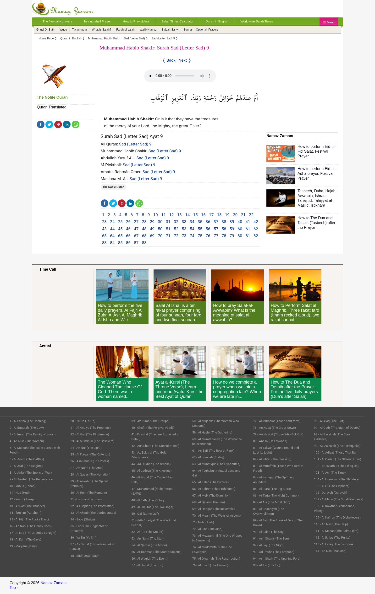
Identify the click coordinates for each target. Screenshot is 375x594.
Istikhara (318, 205)
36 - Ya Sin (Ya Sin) (83, 537)
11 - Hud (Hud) (20, 492)
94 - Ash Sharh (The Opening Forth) (277, 558)
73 (184, 235)
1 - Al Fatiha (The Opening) (28, 421)
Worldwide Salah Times (256, 21)
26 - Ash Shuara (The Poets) (90, 461)
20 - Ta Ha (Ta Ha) (83, 421)
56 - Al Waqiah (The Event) (149, 558)
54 (192, 228)
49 (152, 228)
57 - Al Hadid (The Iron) (147, 565)
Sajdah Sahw (170, 29)
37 (216, 221)
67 (136, 235)
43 (104, 228)
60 (239, 228)
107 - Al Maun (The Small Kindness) (338, 499)
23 (104, 221)
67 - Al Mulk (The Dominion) (211, 495)
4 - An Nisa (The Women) (27, 441)
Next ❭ (184, 60)
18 (219, 214)
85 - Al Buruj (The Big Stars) (272, 489)
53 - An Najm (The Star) (147, 538)
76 (208, 235)
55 (200, 228)
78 (224, 235)
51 (168, 228)
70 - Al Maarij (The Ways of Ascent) (216, 515)
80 (239, 235)
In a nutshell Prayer (97, 21)
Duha (318, 191)
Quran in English (216, 21)
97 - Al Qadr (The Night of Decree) (337, 427)
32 (176, 221)
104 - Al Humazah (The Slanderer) (337, 479)
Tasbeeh (305, 191)
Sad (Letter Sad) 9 (135, 144)
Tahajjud (305, 200)
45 (120, 228)
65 (120, 235)
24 (112, 221)
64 (112, 235)
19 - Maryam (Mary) (23, 546)
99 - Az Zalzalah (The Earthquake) (337, 446)
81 (248, 235)
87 (136, 242)
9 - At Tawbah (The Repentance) (32, 479)
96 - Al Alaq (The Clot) (329, 421)
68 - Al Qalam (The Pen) (208, 502)
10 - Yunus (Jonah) (23, 486)
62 (256, 228)
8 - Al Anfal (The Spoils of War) (31, 472)
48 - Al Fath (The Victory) (148, 500)
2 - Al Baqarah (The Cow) (27, 427)
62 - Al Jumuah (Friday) (208, 457)
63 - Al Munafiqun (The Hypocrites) (216, 464)
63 (104, 235)
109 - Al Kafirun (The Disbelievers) (337, 517)
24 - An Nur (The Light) (86, 448)
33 (184, 221)
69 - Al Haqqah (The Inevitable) (213, 509)
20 (235, 214)
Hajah (330, 191)
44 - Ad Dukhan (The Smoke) (151, 464)
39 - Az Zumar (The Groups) (150, 421)
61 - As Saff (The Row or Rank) (213, 450)
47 (136, 228)
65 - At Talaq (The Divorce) (210, 482)
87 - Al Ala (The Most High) (271, 502)
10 (155, 214)
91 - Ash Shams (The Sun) (271, 538)
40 (239, 221)
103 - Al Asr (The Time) (330, 472)
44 (112, 228)
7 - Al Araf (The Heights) (26, 466)
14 (187, 214)
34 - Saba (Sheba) (83, 519)
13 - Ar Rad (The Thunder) (27, 506)
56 (208, 228)
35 (200, 221)
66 (128, 235)
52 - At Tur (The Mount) (147, 532)
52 (176, 228)
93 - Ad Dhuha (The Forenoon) (273, 552)
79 (232, 235)
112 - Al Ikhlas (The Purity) (332, 537)
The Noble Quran (52, 97)
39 (232, 221)
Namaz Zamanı (53, 583)
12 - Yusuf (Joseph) (23, 499)
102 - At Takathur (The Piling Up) (336, 466)
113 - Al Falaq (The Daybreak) (334, 544)
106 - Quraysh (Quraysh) (330, 492)
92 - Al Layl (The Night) (268, 545)
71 (168, 235)
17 (211, 214)
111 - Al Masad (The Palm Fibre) (336, 531)
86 (128, 242)
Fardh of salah (125, 29)
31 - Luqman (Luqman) (86, 499)
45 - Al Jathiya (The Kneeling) (151, 470)
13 (179, 214)
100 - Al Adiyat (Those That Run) (336, 452)
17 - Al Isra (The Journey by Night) (33, 533)
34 (192, 221)
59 (232, 228)
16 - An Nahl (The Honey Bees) (31, 526)
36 (208, 221)
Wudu (63, 29)
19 (227, 214)
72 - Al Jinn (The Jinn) (207, 529)
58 (224, 228)
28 (144, 221)
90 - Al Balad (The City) (269, 532)
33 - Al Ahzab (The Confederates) (93, 512)
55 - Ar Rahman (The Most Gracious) (156, 552)
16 (203, 214)
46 (128, 228)
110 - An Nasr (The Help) (331, 524)
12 (171, 214)
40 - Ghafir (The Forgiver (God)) (152, 427)
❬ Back (169, 60)
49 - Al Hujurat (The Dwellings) (152, 507)
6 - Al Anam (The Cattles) (27, 459)
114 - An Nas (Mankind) (330, 551)
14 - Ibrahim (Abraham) (25, 512)
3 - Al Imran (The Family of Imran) (32, 434)
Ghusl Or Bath (45, 29)
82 (256, 235)
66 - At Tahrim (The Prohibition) (213, 489)
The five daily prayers (57, 21)
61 (248, 228)
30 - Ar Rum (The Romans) (89, 492)
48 (144, 228)
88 (144, 242)
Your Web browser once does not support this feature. (180, 76)
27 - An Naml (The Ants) (87, 468)
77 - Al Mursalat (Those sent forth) (276, 421)
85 (120, 242)
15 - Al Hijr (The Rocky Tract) (29, 519)
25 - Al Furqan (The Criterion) (90, 454)
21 (243, 214)
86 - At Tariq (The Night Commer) (276, 495)
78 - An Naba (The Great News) (274, 427)
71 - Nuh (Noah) (203, 522)
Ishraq (320, 196)
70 (160, 235)
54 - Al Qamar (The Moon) (149, 545)
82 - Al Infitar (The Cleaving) (272, 459)
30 (160, 221)
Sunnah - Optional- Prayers (200, 29)
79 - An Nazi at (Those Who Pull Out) (278, 434)
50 (160, 228)
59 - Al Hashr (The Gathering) (212, 432)
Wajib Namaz (148, 29)
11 (163, 214)
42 (256, 221)
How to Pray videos (136, 21)
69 (152, 235)
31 (168, 221)
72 (176, 235)
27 (136, 221)
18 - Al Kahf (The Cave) (25, 539)
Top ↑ (14, 588)
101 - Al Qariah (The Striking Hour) (337, 459)
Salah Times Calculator (178, 21)
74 (192, 235)
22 (251, 214)
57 (216, 228)
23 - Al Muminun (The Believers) (93, 441)
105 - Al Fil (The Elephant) (331, 486)
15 (195, 214)
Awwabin (305, 196)
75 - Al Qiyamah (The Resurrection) (216, 558)
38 (224, 221)
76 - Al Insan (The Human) (210, 565)
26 (128, 221)
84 (112, 242)
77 (216, 235)
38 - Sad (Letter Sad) (85, 555)
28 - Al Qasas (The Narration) (90, 474)
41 (248, 221)
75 (200, 235)
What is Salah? (101, 29)
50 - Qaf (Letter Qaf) (145, 513)
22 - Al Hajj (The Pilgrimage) (90, 434)
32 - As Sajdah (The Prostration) (93, 506)
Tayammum (79, 29)
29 (152, 221)
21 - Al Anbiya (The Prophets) (91, 427)
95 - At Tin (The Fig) (266, 565)
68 (144, 235)
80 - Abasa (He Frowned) (270, 441)
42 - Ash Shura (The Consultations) (155, 446)
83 (104, 242)
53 (184, 228)
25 (120, 221)
